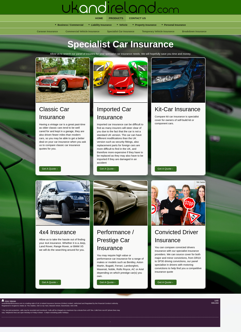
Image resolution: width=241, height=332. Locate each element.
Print (5, 301)
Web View (215, 303)
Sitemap (13, 301)
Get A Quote (49, 168)
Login (217, 300)
